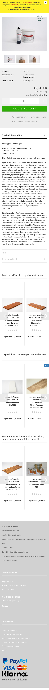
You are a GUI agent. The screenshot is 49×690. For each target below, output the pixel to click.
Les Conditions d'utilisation (11, 535)
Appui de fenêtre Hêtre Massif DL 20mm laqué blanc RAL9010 (12, 401)
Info (4, 252)
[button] (4, 316)
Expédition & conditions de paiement (15, 552)
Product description (12, 135)
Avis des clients (10, 259)
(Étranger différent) (29, 77)
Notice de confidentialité (11, 531)
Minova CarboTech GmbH (41, 18)
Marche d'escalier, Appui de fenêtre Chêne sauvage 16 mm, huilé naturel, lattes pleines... (12, 484)
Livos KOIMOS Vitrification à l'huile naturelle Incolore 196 (36, 483)
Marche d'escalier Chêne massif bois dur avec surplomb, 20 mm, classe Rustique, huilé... (36, 320)
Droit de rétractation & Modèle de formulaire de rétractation (23, 556)
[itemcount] (24, 101)
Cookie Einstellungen (9, 560)
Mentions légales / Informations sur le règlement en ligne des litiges (24, 541)
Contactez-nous (7, 548)
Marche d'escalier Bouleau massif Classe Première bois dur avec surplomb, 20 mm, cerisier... (12, 320)
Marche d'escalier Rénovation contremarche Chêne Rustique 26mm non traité (36, 402)
